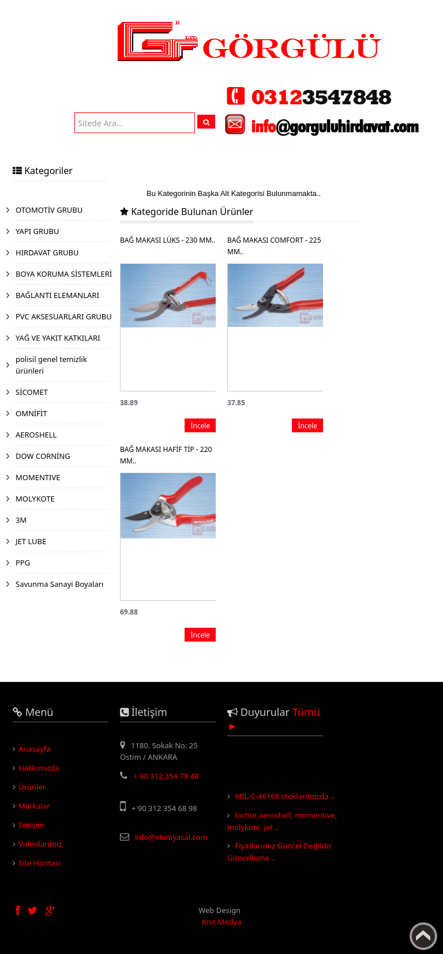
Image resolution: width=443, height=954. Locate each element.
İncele (200, 425)
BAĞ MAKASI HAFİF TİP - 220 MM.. (166, 455)
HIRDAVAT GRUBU (47, 252)
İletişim (31, 825)
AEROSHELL (36, 434)
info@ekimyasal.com (171, 837)
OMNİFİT (31, 413)
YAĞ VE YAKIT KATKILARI (58, 338)
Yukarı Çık (423, 936)
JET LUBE (31, 541)
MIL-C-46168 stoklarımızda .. (285, 798)
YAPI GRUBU (37, 231)
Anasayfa (34, 749)
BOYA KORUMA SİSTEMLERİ (64, 274)
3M (21, 520)
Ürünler (32, 787)
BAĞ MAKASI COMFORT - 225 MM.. (274, 246)
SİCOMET (32, 392)
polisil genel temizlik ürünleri (51, 365)
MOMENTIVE (38, 477)
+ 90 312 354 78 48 (166, 776)
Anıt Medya (222, 922)
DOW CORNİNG (43, 456)
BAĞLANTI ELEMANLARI (57, 295)
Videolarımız (40, 844)
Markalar (34, 806)
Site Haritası (39, 863)
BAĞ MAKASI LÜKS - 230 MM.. (167, 240)
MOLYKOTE (35, 498)
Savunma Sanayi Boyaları (59, 584)
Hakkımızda (38, 768)
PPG (23, 562)
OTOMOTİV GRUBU (49, 210)
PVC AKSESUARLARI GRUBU (64, 316)
